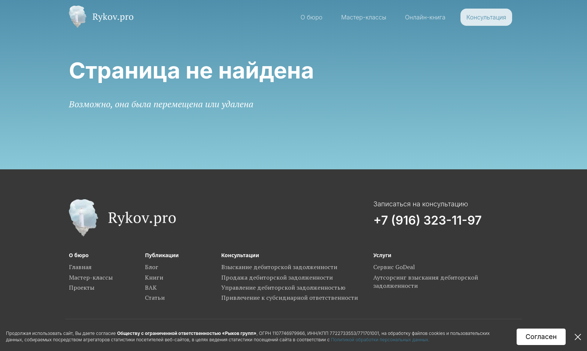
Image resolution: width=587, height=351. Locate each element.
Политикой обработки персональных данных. (381, 339)
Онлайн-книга (425, 17)
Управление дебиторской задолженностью (283, 287)
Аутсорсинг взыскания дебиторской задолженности (425, 281)
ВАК (151, 287)
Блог (151, 267)
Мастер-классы (363, 17)
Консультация (486, 17)
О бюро (312, 17)
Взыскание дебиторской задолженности (279, 267)
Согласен (541, 337)
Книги (154, 277)
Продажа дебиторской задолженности (277, 277)
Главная (80, 267)
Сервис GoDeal (394, 267)
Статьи (155, 297)
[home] (101, 17)
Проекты (81, 287)
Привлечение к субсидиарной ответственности (289, 297)
